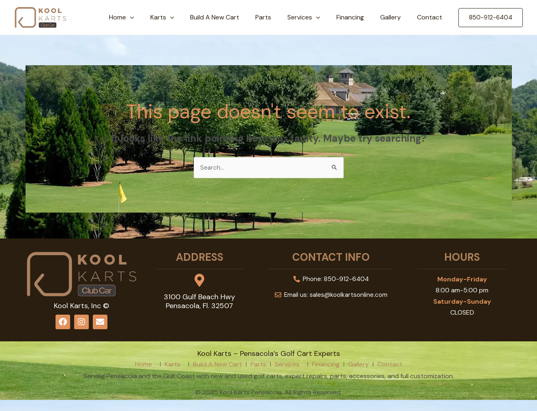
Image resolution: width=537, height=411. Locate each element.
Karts (183, 17)
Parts (278, 17)
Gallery (395, 17)
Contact (431, 17)
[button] (490, 17)
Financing (358, 17)
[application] (154, 17)
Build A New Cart (232, 17)
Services (315, 17)
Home (145, 17)
